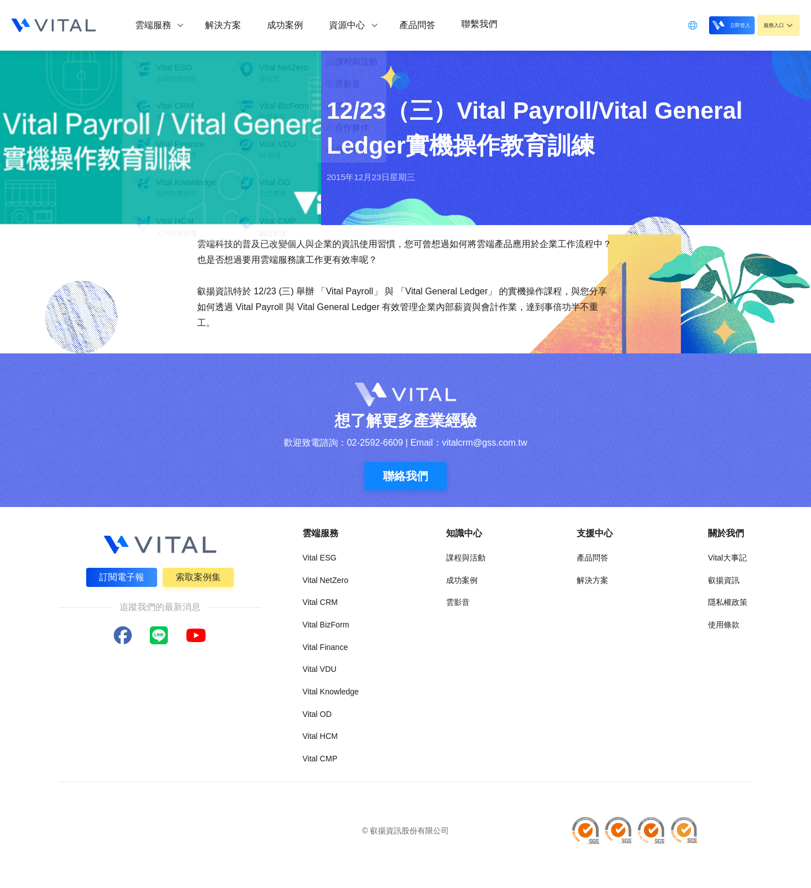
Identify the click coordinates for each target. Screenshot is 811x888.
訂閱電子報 (120, 576)
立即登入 (711, 24)
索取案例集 (199, 576)
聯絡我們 (405, 476)
